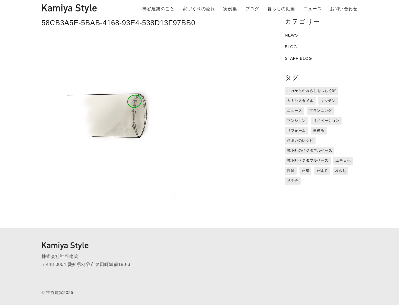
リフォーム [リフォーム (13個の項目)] (296, 130)
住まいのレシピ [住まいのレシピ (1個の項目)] (300, 140)
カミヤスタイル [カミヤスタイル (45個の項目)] (300, 101)
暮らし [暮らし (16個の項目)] (340, 171)
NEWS (291, 35)
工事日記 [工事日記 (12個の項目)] (343, 160)
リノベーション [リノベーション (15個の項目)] (326, 120)
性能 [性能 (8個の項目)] (290, 171)
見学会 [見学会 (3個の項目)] (292, 181)
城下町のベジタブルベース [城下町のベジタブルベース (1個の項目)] (309, 150)
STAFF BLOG (298, 58)
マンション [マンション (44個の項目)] (296, 120)
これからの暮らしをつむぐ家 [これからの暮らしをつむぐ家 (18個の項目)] (311, 91)
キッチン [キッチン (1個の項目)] (328, 101)
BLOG (291, 46)
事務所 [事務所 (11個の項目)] (318, 130)
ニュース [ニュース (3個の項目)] (294, 110)
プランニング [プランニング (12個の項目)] (320, 110)
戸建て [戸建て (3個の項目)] (322, 171)
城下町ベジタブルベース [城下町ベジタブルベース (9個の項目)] (308, 160)
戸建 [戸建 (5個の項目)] (305, 171)
